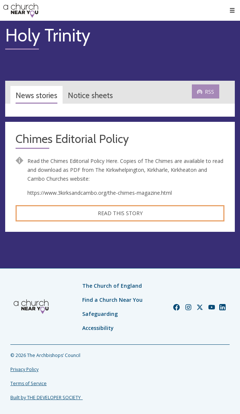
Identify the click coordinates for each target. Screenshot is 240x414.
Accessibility (98, 327)
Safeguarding (100, 313)
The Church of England (112, 285)
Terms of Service (28, 383)
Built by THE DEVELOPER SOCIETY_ (46, 397)
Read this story (120, 213)
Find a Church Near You (112, 299)
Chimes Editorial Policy (72, 139)
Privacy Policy (24, 369)
